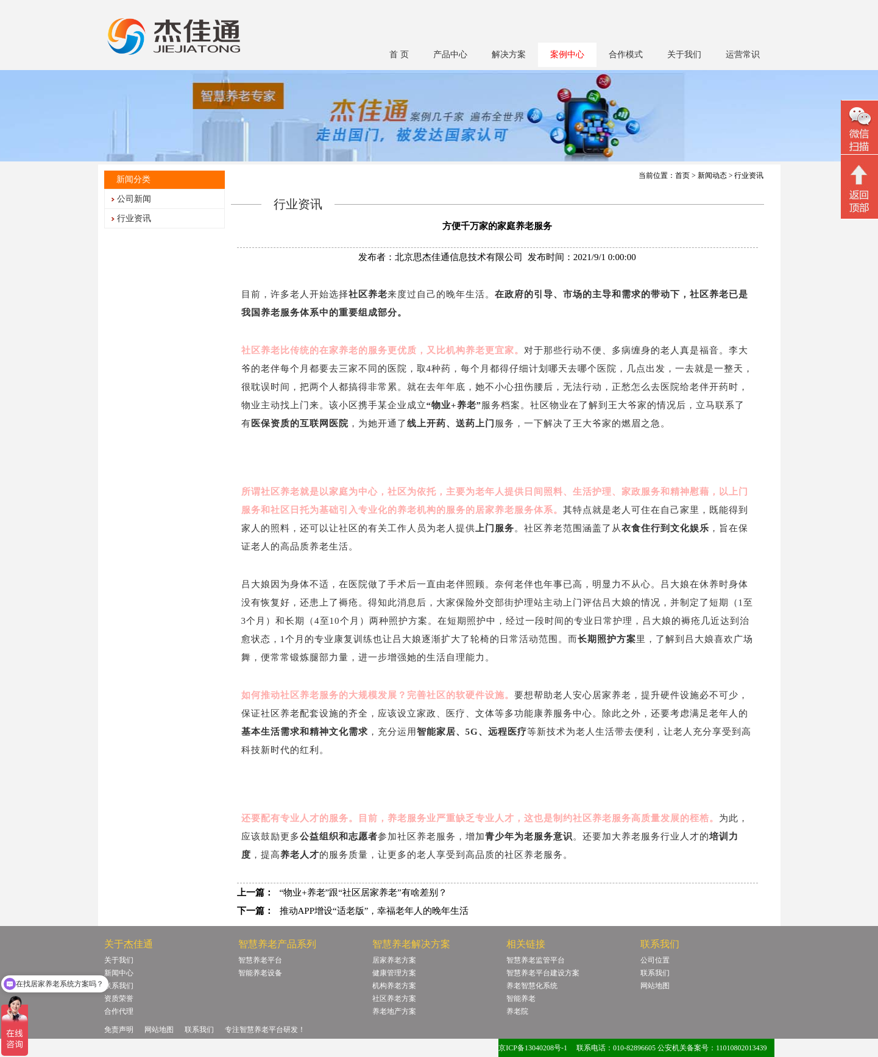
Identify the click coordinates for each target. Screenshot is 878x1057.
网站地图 (655, 985)
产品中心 (450, 54)
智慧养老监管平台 (535, 960)
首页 (682, 175)
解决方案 (509, 54)
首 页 (399, 54)
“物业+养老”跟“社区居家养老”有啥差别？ (363, 892)
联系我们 (118, 985)
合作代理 (118, 1011)
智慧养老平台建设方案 (542, 973)
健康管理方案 (394, 973)
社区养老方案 (394, 998)
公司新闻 (134, 198)
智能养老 (521, 998)
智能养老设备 (260, 973)
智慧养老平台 (260, 960)
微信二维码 (859, 129)
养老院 (517, 1011)
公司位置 (655, 960)
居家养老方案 (394, 960)
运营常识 (743, 54)
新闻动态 (712, 175)
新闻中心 (118, 973)
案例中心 (567, 54)
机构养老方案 (394, 985)
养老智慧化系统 (532, 985)
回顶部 (859, 188)
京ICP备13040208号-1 (532, 1048)
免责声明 (118, 1029)
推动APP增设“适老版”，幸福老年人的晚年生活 (374, 911)
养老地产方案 (394, 1011)
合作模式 (626, 54)
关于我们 (684, 54)
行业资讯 (134, 218)
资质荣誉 (118, 998)
